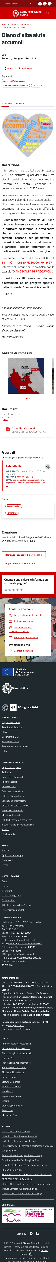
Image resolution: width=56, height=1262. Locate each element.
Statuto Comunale (11, 1082)
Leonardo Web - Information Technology (22, 1193)
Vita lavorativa (9, 834)
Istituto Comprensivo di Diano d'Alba (19, 1188)
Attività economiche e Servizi (16, 905)
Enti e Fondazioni (10, 741)
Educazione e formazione (14, 801)
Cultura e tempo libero (13, 796)
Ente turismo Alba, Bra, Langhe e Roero (21, 1160)
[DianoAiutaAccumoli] (8, 429)
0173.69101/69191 (16, 925)
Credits (5, 1101)
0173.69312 (12, 929)
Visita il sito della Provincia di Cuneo (19, 1141)
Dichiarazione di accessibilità (16, 1048)
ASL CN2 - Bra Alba (12, 1169)
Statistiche (7, 1110)
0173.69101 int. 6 (25, 477)
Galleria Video (8, 900)
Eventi (5, 881)
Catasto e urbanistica (12, 791)
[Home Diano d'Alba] (26, 13)
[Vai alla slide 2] (29, 398)
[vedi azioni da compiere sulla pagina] (25, 68)
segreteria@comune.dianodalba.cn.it (29, 479)
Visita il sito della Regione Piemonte (19, 1136)
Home (4, 24)
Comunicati (24, 24)
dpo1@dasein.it (16, 1025)
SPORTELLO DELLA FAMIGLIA (17, 1179)
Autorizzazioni (9, 786)
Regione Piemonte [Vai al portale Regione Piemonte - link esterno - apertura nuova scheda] (11, 3)
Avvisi (5, 865)
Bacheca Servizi (9, 1077)
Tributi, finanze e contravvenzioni (18, 824)
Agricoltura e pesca (11, 767)
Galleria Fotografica (11, 895)
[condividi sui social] (9, 68)
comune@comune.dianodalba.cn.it (25, 943)
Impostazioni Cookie (12, 1096)
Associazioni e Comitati (13, 910)
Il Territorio (7, 891)
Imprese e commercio (12, 810)
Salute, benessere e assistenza (17, 820)
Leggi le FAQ (8, 1058)
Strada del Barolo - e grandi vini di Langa (22, 1155)
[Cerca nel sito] (48, 13)
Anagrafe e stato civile (13, 777)
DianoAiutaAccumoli (24, 428)
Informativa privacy (11, 1086)
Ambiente (6, 772)
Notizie (5, 850)
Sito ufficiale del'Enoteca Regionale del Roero (24, 1165)
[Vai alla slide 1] (26, 398)
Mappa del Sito (9, 1115)
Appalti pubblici (9, 781)
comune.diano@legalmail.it (21, 940)
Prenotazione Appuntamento (16, 1062)
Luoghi (5, 886)
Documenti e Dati (10, 736)
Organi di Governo (11, 722)
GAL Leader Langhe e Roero (16, 1131)
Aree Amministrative (12, 727)
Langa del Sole (9, 1150)
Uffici (4, 732)
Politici (5, 751)
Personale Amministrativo (14, 746)
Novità (13, 24)
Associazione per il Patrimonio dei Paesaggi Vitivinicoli (28, 1146)
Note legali (7, 1091)
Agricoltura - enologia (12, 855)
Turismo (5, 829)
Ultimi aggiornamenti (12, 1105)
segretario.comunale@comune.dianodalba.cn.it (25, 484)
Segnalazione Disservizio (14, 1067)
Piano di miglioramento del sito (17, 1053)
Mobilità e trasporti (11, 815)
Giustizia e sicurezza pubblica (16, 805)
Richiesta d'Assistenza (13, 1072)
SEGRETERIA (13, 466)
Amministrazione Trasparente (16, 1043)
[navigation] (6, 13)
